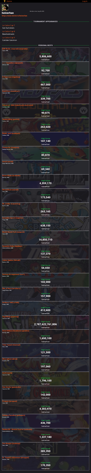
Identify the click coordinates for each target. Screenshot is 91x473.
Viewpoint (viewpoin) (10, 147)
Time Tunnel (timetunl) (11, 345)
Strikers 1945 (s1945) (10, 303)
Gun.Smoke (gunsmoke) (11, 387)
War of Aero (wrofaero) (11, 288)
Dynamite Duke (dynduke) (12, 246)
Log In (84, 1)
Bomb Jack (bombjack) (11, 133)
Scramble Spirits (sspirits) (12, 218)
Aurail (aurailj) (7, 162)
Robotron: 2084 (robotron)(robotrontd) (17, 105)
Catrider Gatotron (9, 40)
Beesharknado (8, 34)
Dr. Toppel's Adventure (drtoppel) (15, 458)
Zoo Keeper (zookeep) (11, 443)
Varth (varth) (7, 373)
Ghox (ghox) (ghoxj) (9, 359)
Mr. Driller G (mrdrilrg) (11, 204)
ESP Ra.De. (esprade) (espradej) (14, 49)
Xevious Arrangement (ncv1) (13, 274)
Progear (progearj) (9, 401)
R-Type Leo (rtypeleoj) (11, 77)
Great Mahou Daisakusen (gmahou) (15, 331)
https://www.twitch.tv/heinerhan (14, 16)
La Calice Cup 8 (8, 31)
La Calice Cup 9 (8, 38)
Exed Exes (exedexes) (11, 91)
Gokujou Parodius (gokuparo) (13, 415)
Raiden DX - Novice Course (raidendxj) (17, 429)
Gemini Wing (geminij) (10, 119)
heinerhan (45, 60)
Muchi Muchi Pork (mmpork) (13, 232)
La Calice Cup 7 (8, 25)
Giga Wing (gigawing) (10, 317)
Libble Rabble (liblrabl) (11, 260)
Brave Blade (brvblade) (11, 176)
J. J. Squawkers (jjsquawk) (12, 63)
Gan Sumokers (8, 28)
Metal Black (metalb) (10, 190)
